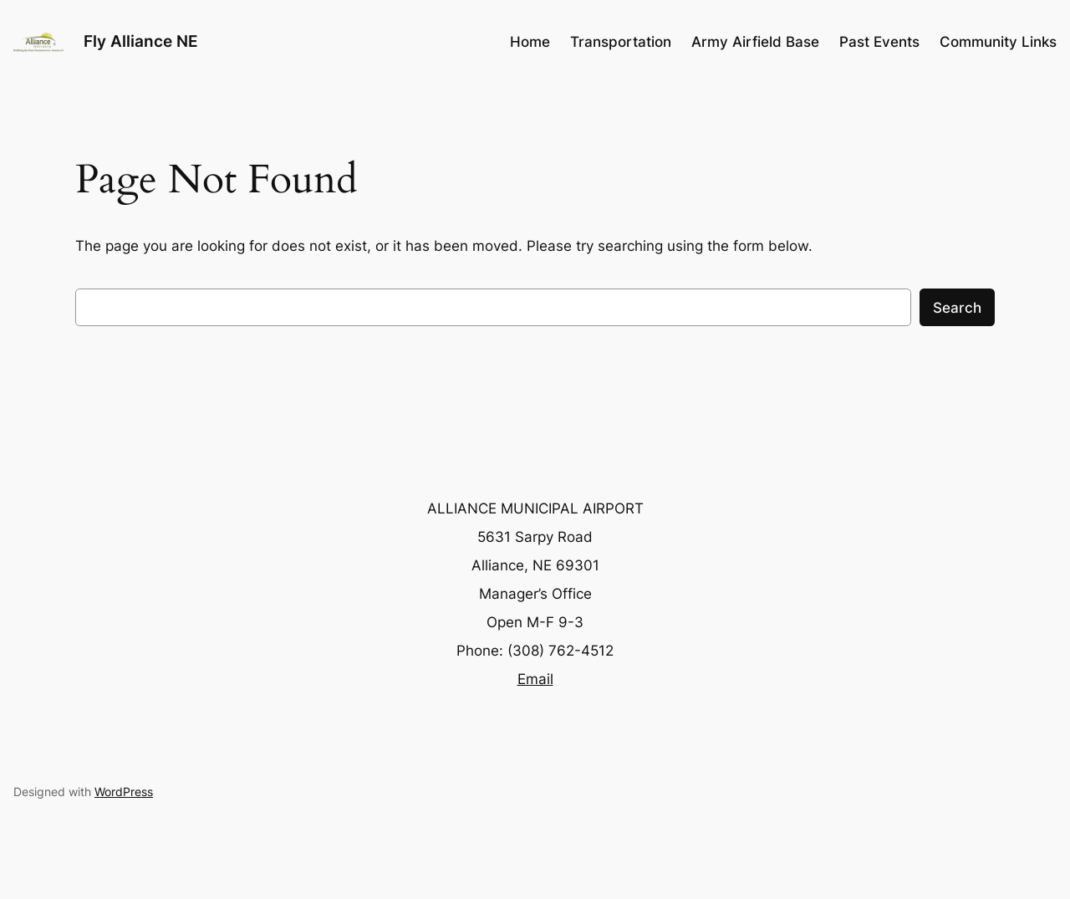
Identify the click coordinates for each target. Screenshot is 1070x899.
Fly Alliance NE (141, 41)
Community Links (998, 41)
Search (957, 307)
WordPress (123, 791)
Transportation (620, 41)
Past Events (879, 41)
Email (535, 679)
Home (530, 41)
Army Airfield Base (755, 41)
